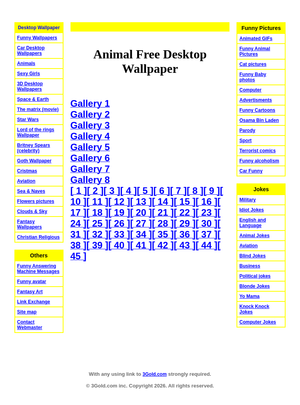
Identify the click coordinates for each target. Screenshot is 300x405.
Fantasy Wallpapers (29, 224)
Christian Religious (38, 237)
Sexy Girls (28, 73)
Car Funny (250, 171)
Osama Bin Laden (259, 120)
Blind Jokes (252, 256)
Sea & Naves (31, 191)
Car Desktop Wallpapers (31, 50)
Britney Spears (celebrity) (33, 148)
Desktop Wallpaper (39, 27)
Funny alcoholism (259, 161)
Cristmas (27, 171)
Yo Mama (249, 296)
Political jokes (254, 276)
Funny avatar (31, 281)
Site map (27, 312)
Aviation (26, 181)
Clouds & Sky (32, 211)
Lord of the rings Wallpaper (35, 132)
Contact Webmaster (29, 324)
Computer (250, 90)
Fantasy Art (30, 291)
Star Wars (28, 119)
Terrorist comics (257, 150)
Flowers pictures (35, 201)
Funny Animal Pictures (254, 51)
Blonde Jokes (254, 286)
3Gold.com (155, 374)
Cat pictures (252, 64)
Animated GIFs (255, 38)
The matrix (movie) (38, 109)
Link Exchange (33, 302)
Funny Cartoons (257, 110)
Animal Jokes (254, 235)
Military (247, 199)
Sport (245, 140)
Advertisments (255, 100)
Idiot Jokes (251, 210)
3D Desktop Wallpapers (30, 86)
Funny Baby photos (252, 77)
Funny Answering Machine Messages (38, 268)
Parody (247, 130)
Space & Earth (33, 99)
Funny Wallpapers (37, 37)
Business (249, 266)
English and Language (252, 222)
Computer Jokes (257, 322)
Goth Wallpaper (34, 161)
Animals (26, 63)
